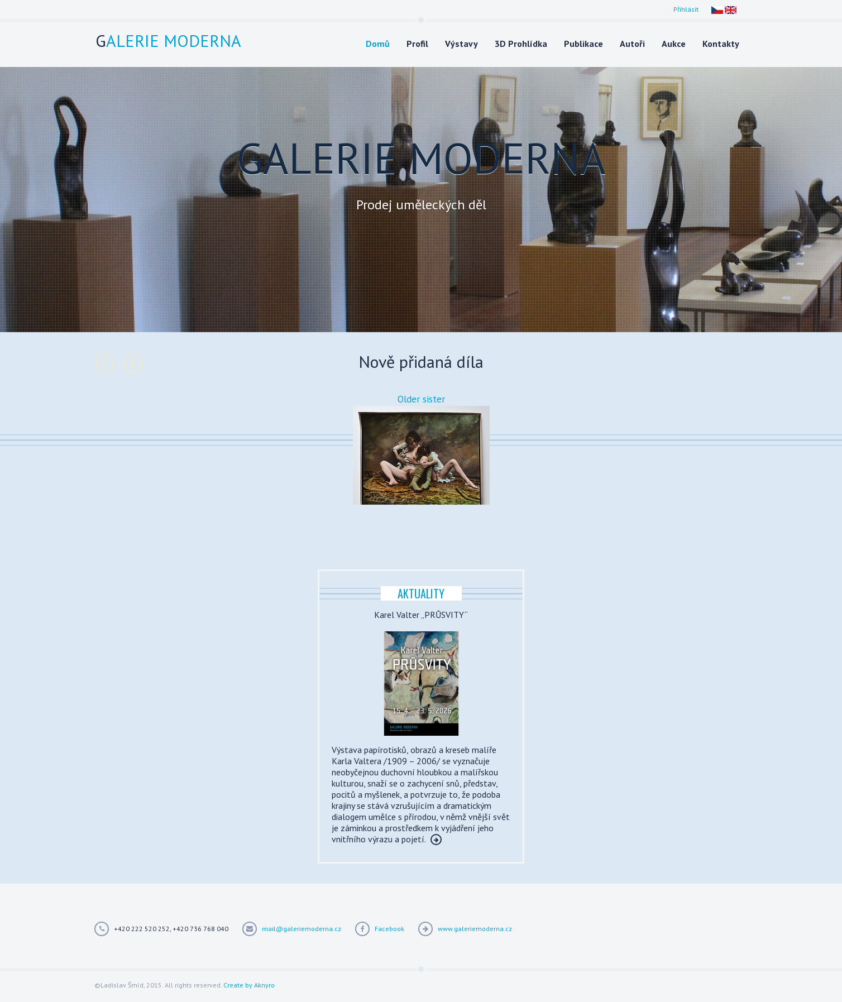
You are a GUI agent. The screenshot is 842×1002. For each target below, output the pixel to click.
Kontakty (720, 43)
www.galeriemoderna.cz (475, 928)
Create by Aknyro (249, 985)
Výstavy (461, 43)
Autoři (632, 43)
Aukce (674, 43)
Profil (417, 43)
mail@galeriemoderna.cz (301, 928)
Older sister (421, 399)
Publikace (583, 43)
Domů (378, 43)
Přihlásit (686, 9)
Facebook (389, 928)
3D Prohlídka (521, 43)
